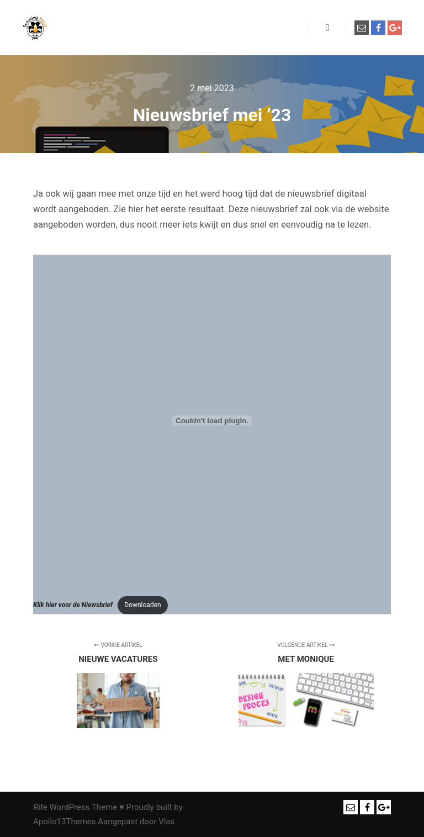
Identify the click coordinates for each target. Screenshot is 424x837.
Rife (40, 807)
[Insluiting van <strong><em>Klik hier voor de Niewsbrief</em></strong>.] (212, 420)
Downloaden (142, 605)
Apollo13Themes (64, 822)
